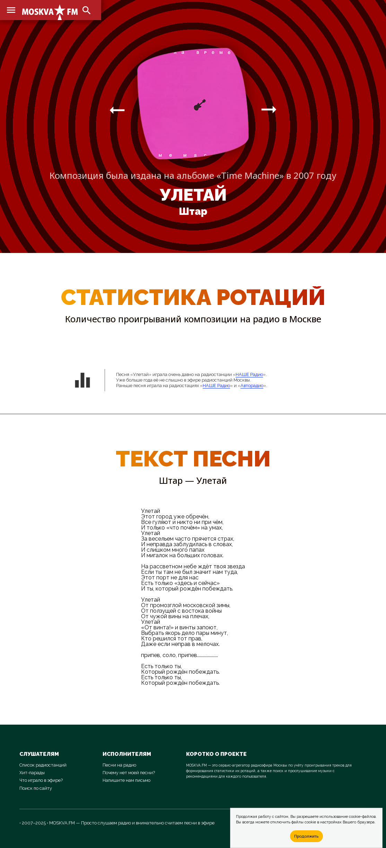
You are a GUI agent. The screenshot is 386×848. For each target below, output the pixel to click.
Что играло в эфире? (41, 780)
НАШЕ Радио (249, 374)
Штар (193, 211)
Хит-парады (32, 772)
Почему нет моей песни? (129, 772)
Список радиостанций (43, 765)
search (86, 10)
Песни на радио (119, 765)
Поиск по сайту (35, 788)
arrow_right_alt (117, 109)
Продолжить (306, 836)
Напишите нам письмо (126, 780)
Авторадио (251, 385)
